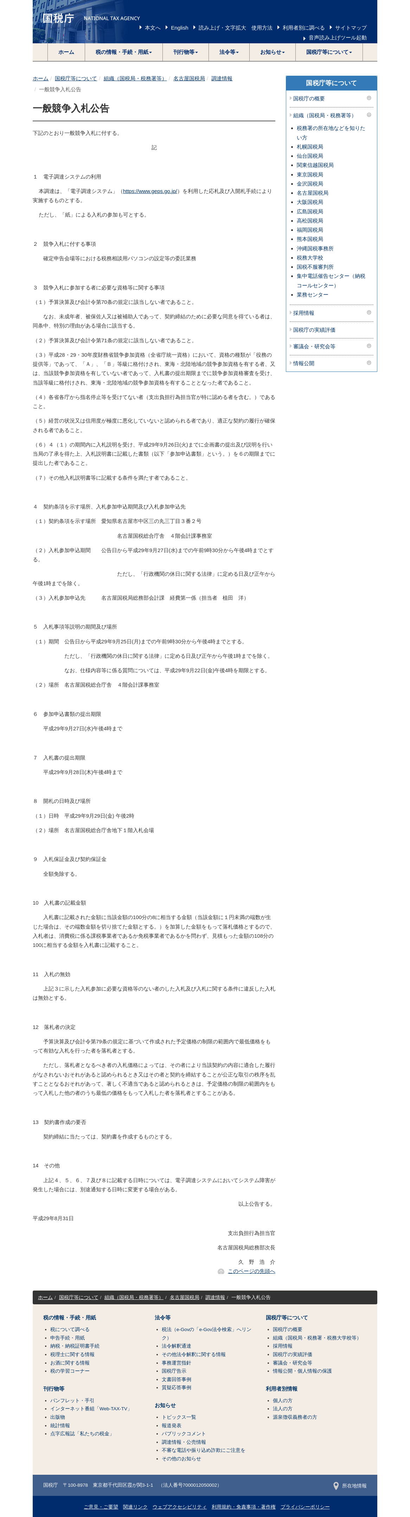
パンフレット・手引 (72, 1400)
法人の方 (283, 1408)
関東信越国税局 (315, 165)
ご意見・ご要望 (101, 1507)
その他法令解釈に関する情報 (194, 1354)
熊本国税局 (310, 239)
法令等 (163, 1318)
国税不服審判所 (315, 267)
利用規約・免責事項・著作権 (244, 1507)
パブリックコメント (184, 1433)
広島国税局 (310, 211)
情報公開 (303, 363)
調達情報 (221, 78)
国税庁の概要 (309, 98)
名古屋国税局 (189, 78)
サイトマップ (351, 28)
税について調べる (70, 1329)
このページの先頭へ (251, 1271)
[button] (124, 52)
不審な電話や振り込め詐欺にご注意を (203, 1450)
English (179, 28)
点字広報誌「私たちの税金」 (82, 1433)
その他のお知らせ (181, 1458)
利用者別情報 (281, 1389)
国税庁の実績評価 (314, 330)
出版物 (57, 1417)
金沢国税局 (310, 184)
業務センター (312, 295)
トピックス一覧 (179, 1417)
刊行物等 (53, 1389)
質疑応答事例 (176, 1387)
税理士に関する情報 (72, 1354)
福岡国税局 (310, 230)
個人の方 (283, 1400)
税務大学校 (310, 258)
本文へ (153, 28)
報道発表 (171, 1425)
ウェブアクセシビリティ (180, 1507)
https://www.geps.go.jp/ (150, 191)
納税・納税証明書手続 (75, 1346)
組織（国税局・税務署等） (135, 78)
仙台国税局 (310, 156)
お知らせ (165, 1405)
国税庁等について (76, 78)
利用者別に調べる (304, 28)
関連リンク (135, 1507)
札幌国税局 (310, 147)
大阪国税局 (310, 202)
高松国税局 (310, 221)
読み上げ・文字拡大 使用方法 (236, 28)
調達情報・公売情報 (184, 1442)
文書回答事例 (176, 1379)
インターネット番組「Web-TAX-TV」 (91, 1408)
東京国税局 (310, 174)
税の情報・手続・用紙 (69, 1318)
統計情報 (60, 1425)
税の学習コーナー (70, 1371)
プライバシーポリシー (305, 1507)
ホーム (66, 52)
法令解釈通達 (176, 1346)
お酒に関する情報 (70, 1363)
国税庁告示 (174, 1371)
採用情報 (303, 313)
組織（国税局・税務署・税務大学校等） (317, 1338)
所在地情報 (350, 1485)
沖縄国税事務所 (315, 248)
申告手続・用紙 (67, 1338)
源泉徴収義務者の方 (295, 1417)
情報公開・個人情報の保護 (302, 1371)
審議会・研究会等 (314, 346)
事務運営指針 (176, 1363)
